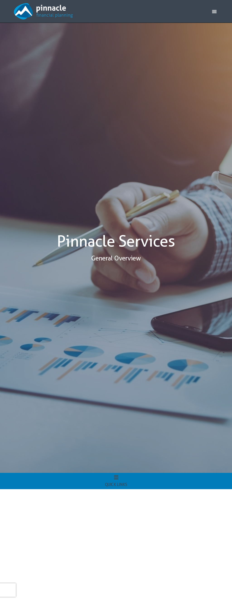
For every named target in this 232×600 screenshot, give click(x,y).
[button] (214, 11)
